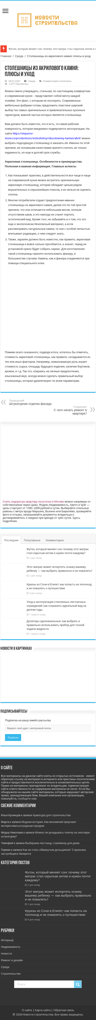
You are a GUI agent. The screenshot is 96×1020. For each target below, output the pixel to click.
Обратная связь (63, 1010)
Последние (11, 540)
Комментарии (55, 540)
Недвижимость (10, 946)
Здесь (76, 517)
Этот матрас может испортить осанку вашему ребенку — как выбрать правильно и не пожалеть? (58, 895)
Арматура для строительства (52, 815)
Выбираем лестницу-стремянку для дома (52, 843)
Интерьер (7, 940)
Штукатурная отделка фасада (31, 402)
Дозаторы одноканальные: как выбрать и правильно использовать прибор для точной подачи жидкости (55, 625)
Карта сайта (43, 1010)
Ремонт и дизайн (12, 960)
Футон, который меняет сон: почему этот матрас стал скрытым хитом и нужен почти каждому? (57, 876)
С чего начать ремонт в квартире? (64, 410)
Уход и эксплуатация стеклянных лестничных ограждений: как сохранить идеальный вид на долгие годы (56, 605)
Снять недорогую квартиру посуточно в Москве (33, 501)
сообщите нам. (27, 798)
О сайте (27, 1010)
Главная (5, 56)
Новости (6, 953)
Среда (19, 56)
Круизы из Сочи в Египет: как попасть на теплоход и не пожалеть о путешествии (56, 913)
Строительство (10, 973)
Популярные (32, 540)
